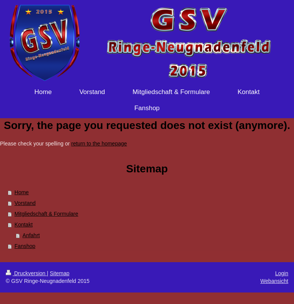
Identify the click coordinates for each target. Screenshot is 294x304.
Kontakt (24, 224)
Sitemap (59, 273)
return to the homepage (99, 143)
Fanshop (25, 246)
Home (22, 192)
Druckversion (26, 273)
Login (281, 273)
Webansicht (274, 281)
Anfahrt (31, 235)
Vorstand (25, 203)
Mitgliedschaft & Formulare (46, 214)
